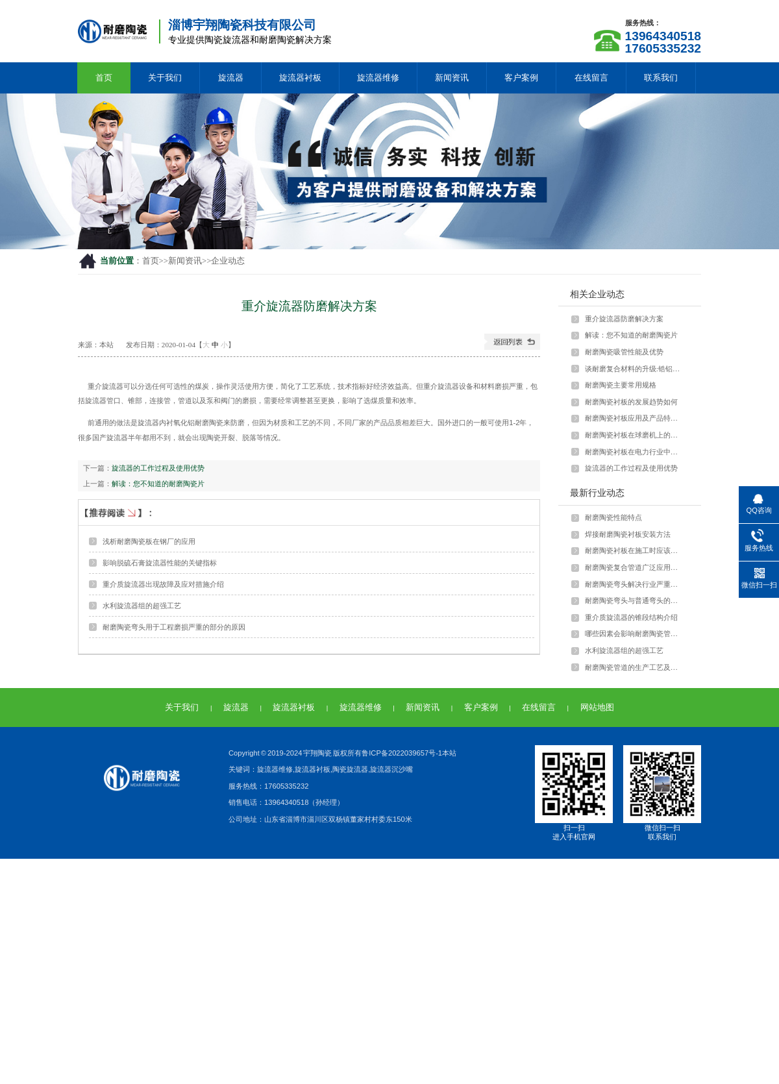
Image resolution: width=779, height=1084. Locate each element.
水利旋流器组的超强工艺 (142, 606)
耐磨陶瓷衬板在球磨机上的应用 (634, 435)
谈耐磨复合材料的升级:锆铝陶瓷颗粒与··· (634, 369)
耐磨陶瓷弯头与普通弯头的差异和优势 (634, 600)
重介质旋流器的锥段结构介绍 (631, 617)
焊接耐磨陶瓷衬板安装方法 (628, 534)
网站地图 (597, 707)
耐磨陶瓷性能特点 (613, 517)
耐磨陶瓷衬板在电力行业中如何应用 (634, 452)
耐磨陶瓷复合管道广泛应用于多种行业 (634, 567)
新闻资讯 (452, 77)
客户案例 (521, 77)
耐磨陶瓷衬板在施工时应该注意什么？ (634, 550)
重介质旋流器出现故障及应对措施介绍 (163, 584)
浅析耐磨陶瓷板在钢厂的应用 (149, 541)
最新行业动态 (597, 492)
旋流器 (230, 77)
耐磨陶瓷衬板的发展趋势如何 (631, 402)
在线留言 (591, 77)
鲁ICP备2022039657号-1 (402, 753)
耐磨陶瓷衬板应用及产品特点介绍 (634, 418)
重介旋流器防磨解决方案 (624, 319)
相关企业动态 (597, 294)
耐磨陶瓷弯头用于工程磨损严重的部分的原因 (174, 627)
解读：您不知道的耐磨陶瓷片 (158, 483)
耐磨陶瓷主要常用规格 (620, 385)
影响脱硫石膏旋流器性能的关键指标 (160, 563)
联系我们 (661, 77)
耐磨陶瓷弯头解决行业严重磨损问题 (634, 584)
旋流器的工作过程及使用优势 (158, 468)
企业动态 (228, 260)
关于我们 (165, 77)
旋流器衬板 (300, 77)
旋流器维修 (378, 77)
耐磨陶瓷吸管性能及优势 (624, 352)
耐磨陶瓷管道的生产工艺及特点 (634, 667)
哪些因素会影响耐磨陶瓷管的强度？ (634, 633)
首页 (103, 77)
